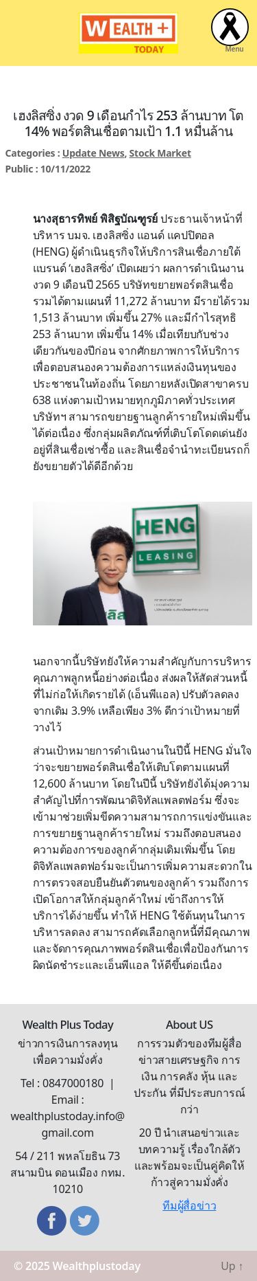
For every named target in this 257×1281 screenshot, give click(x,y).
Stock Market (160, 152)
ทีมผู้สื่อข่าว (189, 1205)
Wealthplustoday (96, 1265)
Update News (93, 152)
